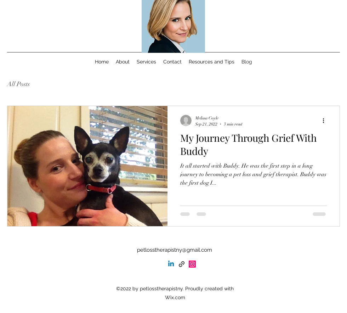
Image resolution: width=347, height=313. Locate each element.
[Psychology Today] (181, 264)
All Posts (18, 84)
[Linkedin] (171, 264)
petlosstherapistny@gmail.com (174, 250)
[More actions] (326, 120)
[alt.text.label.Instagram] (192, 264)
